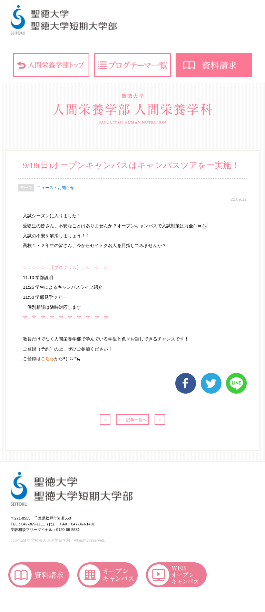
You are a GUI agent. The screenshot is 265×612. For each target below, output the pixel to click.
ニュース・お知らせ (55, 187)
